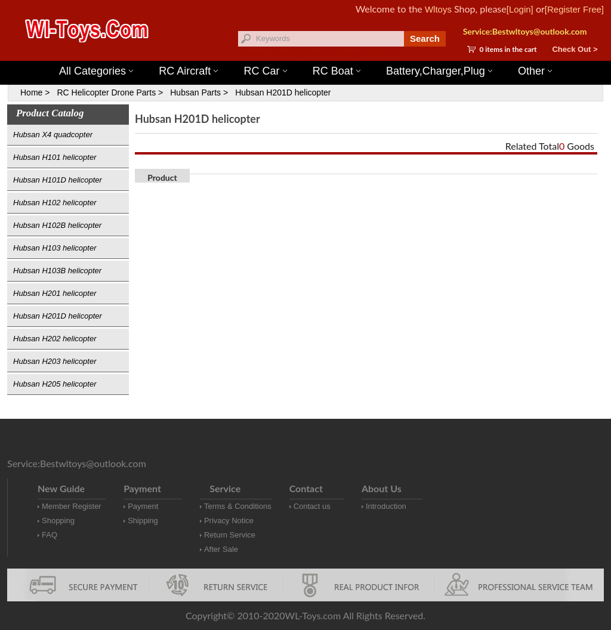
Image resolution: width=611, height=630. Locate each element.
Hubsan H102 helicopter (54, 202)
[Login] (520, 9)
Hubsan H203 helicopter (54, 361)
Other (535, 71)
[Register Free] (574, 9)
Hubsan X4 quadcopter (52, 134)
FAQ (49, 534)
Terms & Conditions (237, 506)
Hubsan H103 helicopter (54, 247)
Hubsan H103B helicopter (57, 270)
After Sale (221, 549)
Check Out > (574, 49)
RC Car (265, 71)
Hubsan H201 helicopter (54, 293)
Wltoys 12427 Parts (371, 54)
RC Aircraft (188, 71)
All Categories (96, 71)
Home (31, 92)
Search (425, 38)
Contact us (312, 506)
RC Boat (336, 71)
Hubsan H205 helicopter (54, 383)
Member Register (71, 506)
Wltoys (438, 9)
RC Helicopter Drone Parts (106, 92)
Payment (143, 506)
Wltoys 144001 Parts (317, 54)
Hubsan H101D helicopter (57, 179)
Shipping (143, 520)
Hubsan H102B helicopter (57, 225)
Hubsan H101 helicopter (54, 157)
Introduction (386, 506)
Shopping (58, 520)
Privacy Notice (229, 520)
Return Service (229, 534)
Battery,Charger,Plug (439, 71)
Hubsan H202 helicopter (54, 338)
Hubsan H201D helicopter (283, 92)
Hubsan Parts (195, 92)
